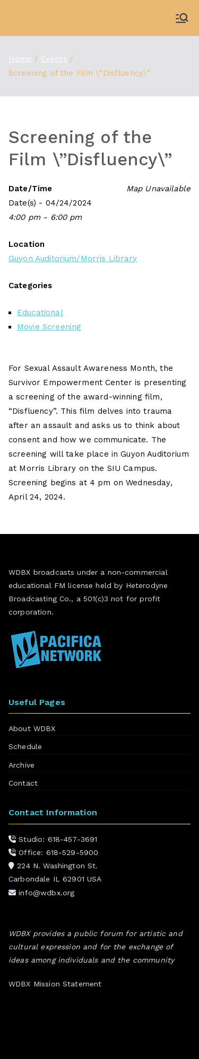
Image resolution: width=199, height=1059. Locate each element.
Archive (21, 765)
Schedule (25, 746)
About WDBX (32, 728)
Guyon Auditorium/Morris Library (72, 258)
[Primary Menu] (182, 18)
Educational (40, 312)
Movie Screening (49, 327)
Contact (23, 783)
